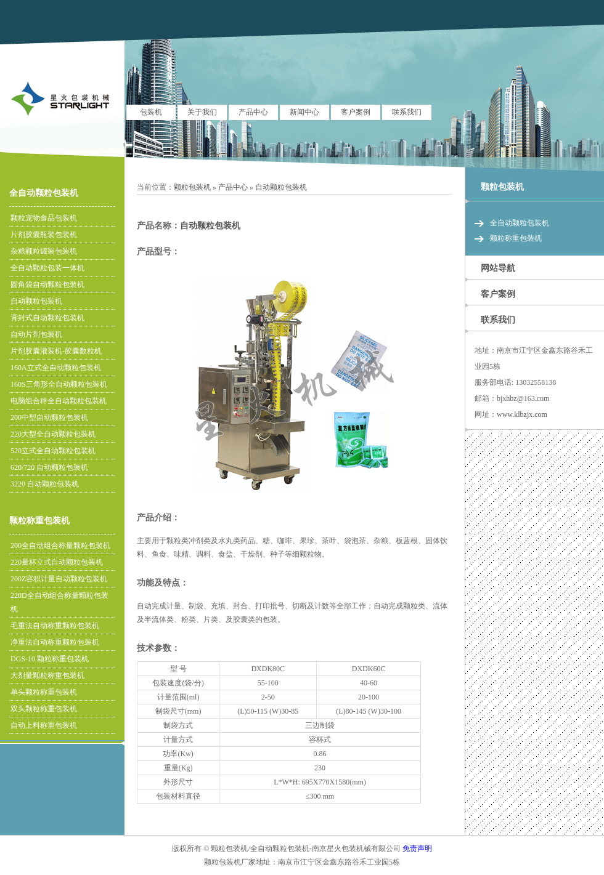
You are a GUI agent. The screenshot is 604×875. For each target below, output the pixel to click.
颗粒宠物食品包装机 (43, 218)
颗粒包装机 (192, 187)
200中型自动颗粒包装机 (49, 417)
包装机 (151, 112)
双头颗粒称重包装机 (43, 708)
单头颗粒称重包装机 (43, 692)
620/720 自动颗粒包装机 (49, 467)
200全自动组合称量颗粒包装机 (60, 545)
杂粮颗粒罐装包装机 (43, 251)
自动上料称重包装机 (43, 725)
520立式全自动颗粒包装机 (53, 450)
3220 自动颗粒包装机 (44, 484)
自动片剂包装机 (36, 334)
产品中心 (253, 112)
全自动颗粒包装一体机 (47, 268)
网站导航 (498, 268)
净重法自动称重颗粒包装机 (54, 642)
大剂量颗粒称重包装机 (47, 675)
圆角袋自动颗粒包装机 (47, 284)
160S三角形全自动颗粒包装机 (58, 384)
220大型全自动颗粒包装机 (53, 434)
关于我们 (202, 112)
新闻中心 (304, 112)
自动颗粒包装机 (281, 187)
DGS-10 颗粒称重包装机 (49, 659)
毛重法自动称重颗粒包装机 (54, 625)
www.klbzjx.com (522, 414)
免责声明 (417, 848)
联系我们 (407, 112)
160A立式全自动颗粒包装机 (55, 367)
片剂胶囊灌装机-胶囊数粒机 (56, 351)
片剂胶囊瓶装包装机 (43, 234)
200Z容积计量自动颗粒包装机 (58, 579)
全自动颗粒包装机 (43, 193)
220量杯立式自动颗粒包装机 (56, 562)
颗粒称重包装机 (39, 520)
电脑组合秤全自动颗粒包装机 (58, 401)
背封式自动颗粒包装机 (47, 317)
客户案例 (355, 112)
